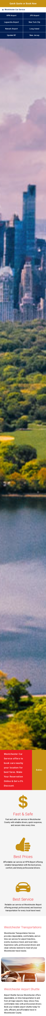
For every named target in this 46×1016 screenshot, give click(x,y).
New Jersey (34, 35)
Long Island (34, 29)
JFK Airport (34, 15)
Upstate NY (11, 35)
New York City (34, 22)
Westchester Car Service (15, 10)
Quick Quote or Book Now (23, 3)
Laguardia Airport (11, 22)
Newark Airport (11, 29)
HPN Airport (11, 15)
